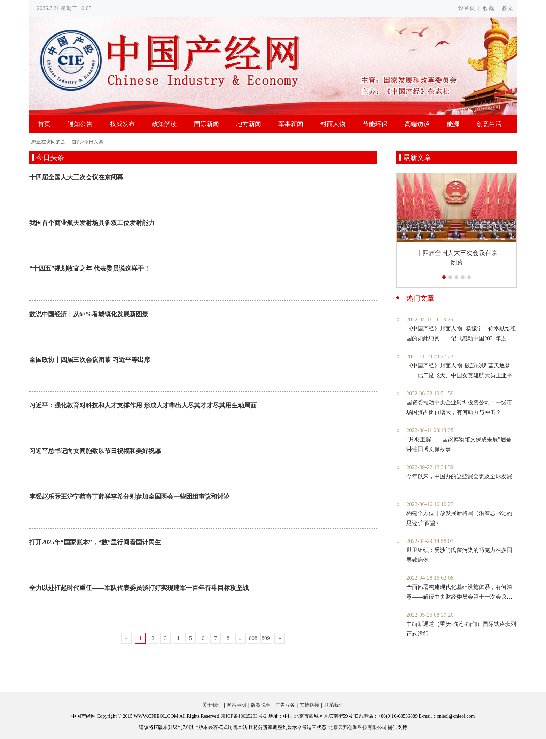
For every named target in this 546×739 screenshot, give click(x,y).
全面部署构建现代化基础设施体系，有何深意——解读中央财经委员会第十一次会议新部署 (459, 596)
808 (253, 638)
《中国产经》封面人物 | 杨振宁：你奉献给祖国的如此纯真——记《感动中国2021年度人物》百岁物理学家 (461, 338)
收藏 (488, 8)
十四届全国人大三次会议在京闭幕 (76, 177)
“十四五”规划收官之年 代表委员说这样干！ (89, 268)
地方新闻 (248, 123)
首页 (44, 123)
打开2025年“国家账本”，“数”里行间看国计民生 (95, 542)
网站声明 (236, 705)
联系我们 (334, 705)
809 (266, 638)
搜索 (507, 8)
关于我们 (212, 705)
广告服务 (285, 705)
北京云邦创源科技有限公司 (357, 727)
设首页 (466, 8)
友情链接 (309, 705)
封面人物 (332, 123)
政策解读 (164, 123)
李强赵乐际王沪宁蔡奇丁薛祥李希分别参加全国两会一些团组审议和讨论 (129, 496)
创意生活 (488, 123)
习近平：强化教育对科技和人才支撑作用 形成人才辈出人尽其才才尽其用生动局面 (143, 405)
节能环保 (375, 123)
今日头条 (93, 142)
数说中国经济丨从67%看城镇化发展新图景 (88, 314)
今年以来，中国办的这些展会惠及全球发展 (459, 476)
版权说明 (261, 705)
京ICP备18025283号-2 (243, 716)
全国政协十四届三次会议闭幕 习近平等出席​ (89, 359)
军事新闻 (290, 123)
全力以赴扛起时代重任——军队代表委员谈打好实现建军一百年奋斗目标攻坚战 (139, 587)
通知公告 (80, 123)
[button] (444, 277)
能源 (453, 123)
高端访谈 (417, 123)
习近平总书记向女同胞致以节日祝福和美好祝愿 (95, 451)
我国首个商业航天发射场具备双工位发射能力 (92, 222)
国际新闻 (206, 123)
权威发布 (122, 123)
